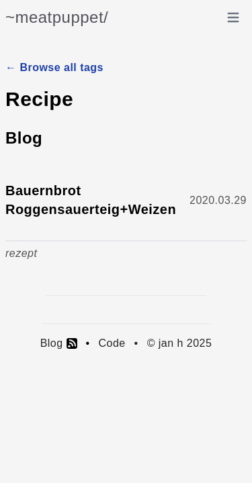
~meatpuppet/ (56, 17)
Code (111, 343)
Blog (58, 343)
